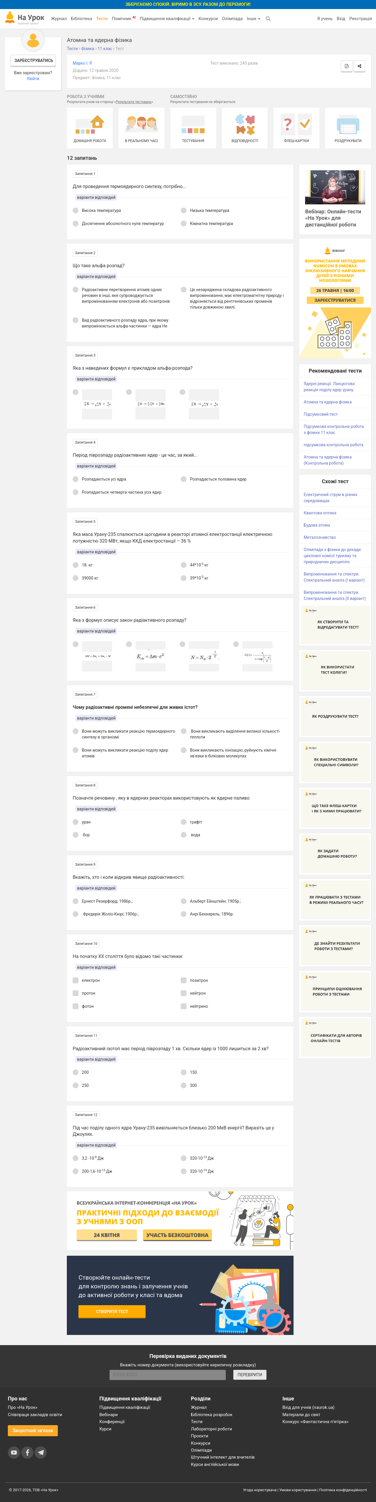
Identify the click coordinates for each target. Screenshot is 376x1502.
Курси (105, 1429)
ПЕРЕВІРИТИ (250, 1374)
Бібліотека (81, 18)
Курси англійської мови (215, 1464)
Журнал (59, 18)
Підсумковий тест (321, 414)
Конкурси (208, 18)
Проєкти (199, 1436)
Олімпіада (232, 18)
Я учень (324, 18)
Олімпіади (201, 1450)
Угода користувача (260, 1490)
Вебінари (108, 1414)
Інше (253, 18)
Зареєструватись (34, 60)
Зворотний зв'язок (32, 1430)
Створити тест (112, 1311)
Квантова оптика (320, 513)
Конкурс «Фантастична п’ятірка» (315, 1421)
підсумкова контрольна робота (333, 444)
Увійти (33, 78)
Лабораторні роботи (211, 1429)
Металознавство (320, 537)
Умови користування (297, 1490)
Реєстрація (360, 18)
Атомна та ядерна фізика (328, 402)
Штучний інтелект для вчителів (223, 1457)
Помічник (124, 18)
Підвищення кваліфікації (167, 18)
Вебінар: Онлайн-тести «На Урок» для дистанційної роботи (333, 218)
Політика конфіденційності (343, 1490)
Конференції (112, 1421)
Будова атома (317, 525)
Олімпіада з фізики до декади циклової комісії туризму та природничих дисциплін (332, 555)
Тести (102, 18)
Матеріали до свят (301, 1414)
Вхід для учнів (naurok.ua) (308, 1407)
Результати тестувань (134, 102)
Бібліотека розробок (211, 1414)
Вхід (341, 18)
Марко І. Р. (82, 63)
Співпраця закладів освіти (35, 1414)
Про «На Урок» (22, 1407)
